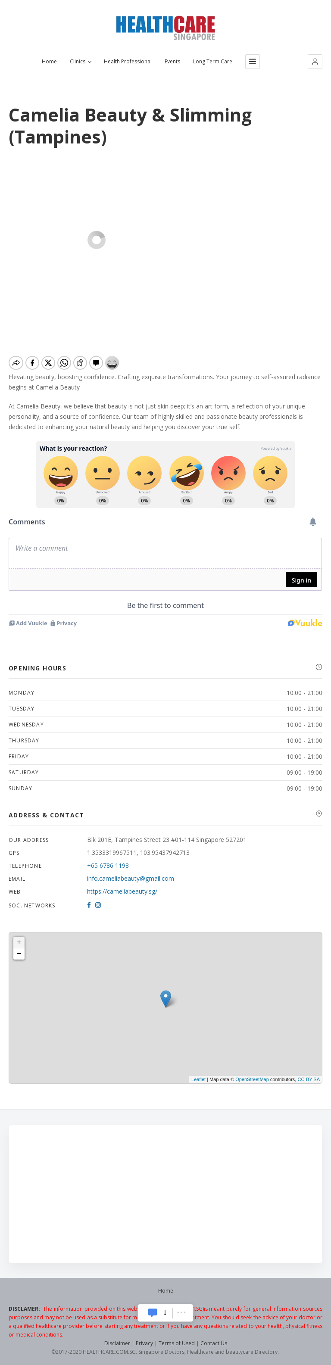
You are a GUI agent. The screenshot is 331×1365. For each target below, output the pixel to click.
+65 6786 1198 (108, 865)
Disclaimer (117, 1343)
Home (49, 61)
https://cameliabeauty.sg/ (122, 891)
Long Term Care (212, 61)
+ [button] (19, 942)
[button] (315, 61)
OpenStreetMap (252, 1079)
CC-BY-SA (308, 1079)
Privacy (144, 1343)
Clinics (80, 61)
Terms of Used (177, 1343)
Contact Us (213, 1343)
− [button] (19, 954)
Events (172, 61)
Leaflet (198, 1079)
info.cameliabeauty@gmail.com (130, 878)
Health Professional (128, 61)
